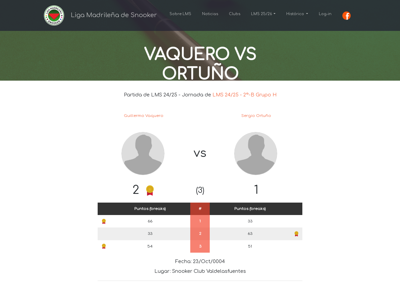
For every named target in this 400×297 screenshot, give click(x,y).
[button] (263, 14)
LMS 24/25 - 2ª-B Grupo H (244, 94)
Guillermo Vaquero (143, 116)
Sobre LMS (180, 14)
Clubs (234, 14)
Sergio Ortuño (256, 116)
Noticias (210, 14)
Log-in (325, 14)
